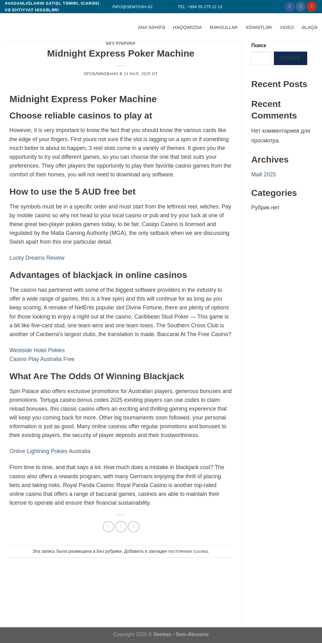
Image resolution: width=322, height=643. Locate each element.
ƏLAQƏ (309, 27)
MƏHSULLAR (224, 27)
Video (287, 27)
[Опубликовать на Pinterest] (133, 526)
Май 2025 (263, 174)
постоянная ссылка (188, 551)
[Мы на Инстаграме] (301, 7)
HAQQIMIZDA (187, 27)
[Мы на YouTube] (312, 7)
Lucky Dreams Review (36, 258)
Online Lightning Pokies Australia (49, 451)
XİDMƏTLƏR (259, 27)
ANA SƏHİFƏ (151, 27)
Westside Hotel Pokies (37, 350)
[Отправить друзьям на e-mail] (121, 526)
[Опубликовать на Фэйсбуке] (108, 526)
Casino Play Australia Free (42, 359)
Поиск (258, 45)
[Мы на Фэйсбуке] (290, 7)
